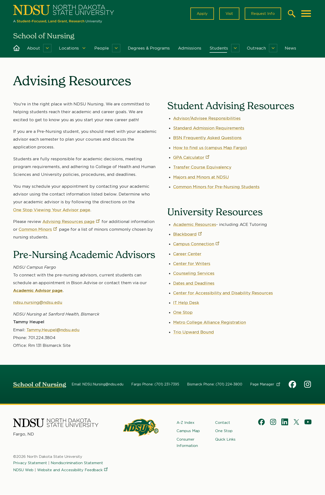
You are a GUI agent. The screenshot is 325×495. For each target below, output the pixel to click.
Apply (202, 13)
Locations (69, 48)
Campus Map (188, 431)
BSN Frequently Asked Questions (207, 137)
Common (38, 229)
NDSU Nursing (308, 385)
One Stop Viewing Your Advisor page (51, 209)
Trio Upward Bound (193, 332)
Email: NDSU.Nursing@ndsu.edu (97, 384)
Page (265, 384)
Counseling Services (193, 273)
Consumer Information (187, 442)
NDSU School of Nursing (292, 385)
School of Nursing (39, 384)
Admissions (189, 48)
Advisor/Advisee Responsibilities (207, 118)
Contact (222, 422)
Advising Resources (71, 221)
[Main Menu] (306, 13)
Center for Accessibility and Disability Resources (223, 292)
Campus (196, 243)
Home (16, 48)
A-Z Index (186, 422)
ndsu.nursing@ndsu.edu (37, 302)
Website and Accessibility (72, 470)
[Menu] (47, 48)
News (290, 48)
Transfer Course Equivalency (202, 167)
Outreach (256, 48)
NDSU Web (23, 470)
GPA (191, 157)
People (101, 48)
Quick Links (225, 439)
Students (219, 48)
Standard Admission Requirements (208, 128)
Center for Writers (191, 263)
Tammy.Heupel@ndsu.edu (53, 329)
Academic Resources (194, 224)
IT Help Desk (186, 302)
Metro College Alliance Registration (209, 322)
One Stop (183, 312)
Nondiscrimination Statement (77, 463)
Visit (229, 13)
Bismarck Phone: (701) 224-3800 (214, 384)
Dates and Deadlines (193, 283)
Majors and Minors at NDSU (201, 176)
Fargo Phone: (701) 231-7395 (155, 384)
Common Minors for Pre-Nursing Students (216, 186)
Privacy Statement (30, 463)
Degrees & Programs (149, 48)
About (33, 48)
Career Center (187, 253)
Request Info (263, 13)
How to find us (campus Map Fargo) (210, 147)
